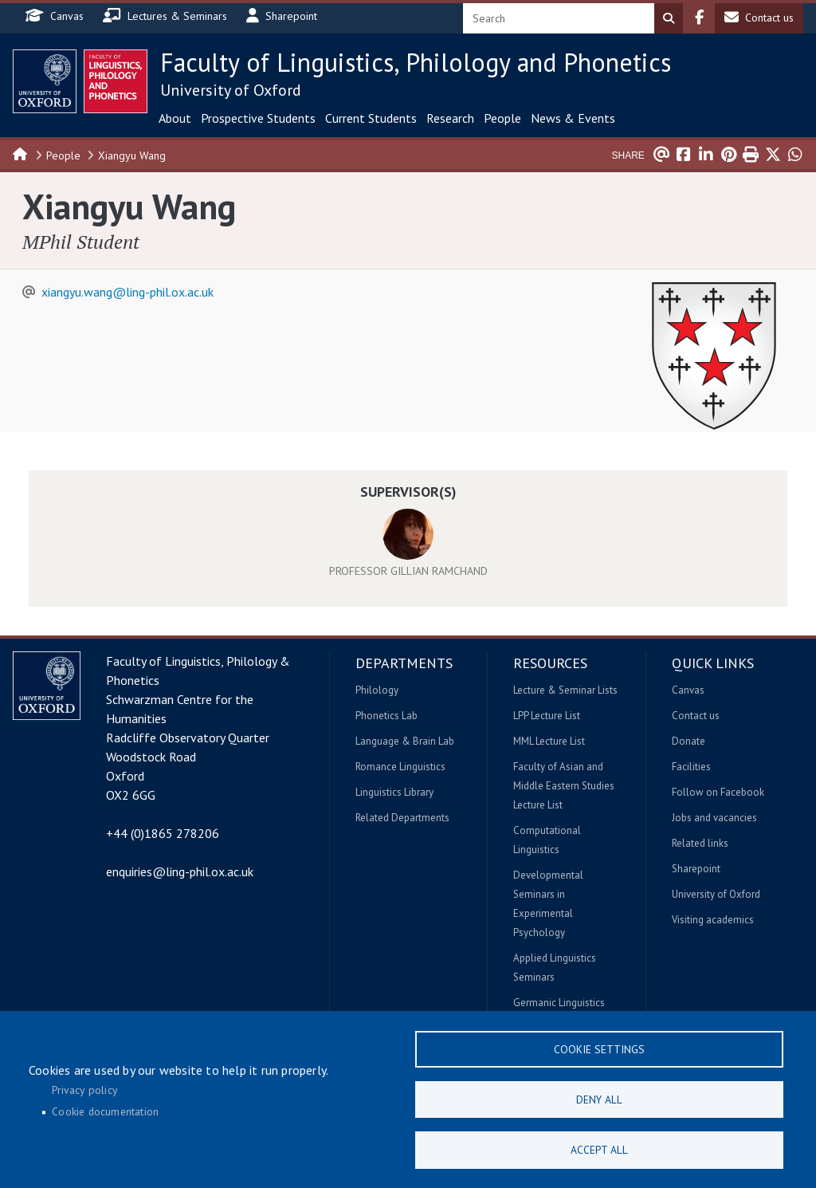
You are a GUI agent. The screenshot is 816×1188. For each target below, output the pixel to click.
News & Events (573, 118)
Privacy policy (84, 1087)
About (175, 118)
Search (668, 18)
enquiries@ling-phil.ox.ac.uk (179, 871)
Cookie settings (599, 1045)
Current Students (371, 118)
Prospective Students (258, 118)
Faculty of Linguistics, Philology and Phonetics (415, 62)
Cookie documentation (105, 1110)
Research (450, 118)
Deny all (599, 1097)
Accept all (599, 1149)
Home (21, 153)
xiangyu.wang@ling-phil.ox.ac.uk (127, 292)
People (502, 118)
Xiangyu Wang (132, 155)
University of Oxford (230, 90)
